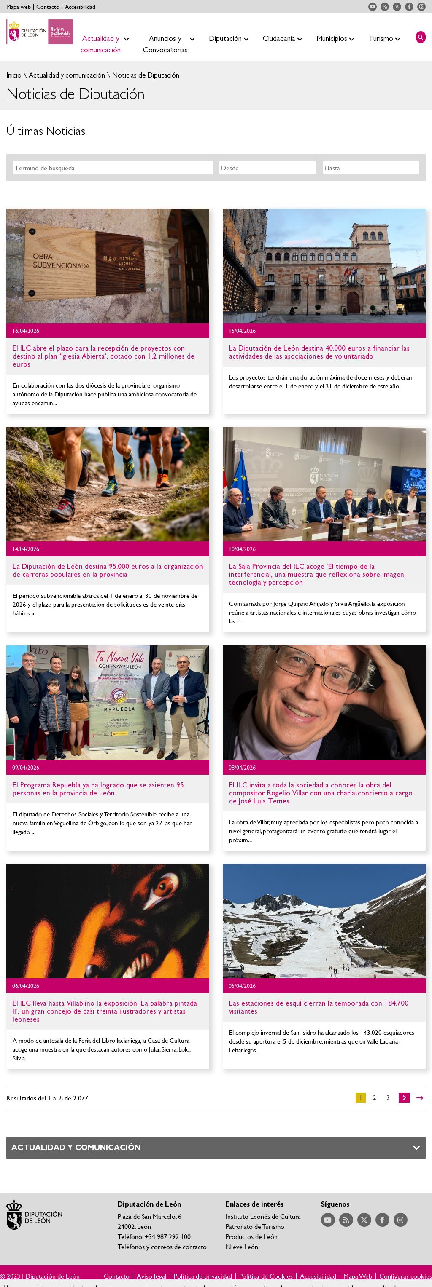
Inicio (14, 75)
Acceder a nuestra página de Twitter (397, 7)
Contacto (47, 7)
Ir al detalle (107, 266)
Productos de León (252, 1236)
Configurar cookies (405, 1276)
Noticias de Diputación (145, 75)
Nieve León (242, 1246)
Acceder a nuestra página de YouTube (372, 7)
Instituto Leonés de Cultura (263, 1216)
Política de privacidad (203, 1276)
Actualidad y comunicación (66, 75)
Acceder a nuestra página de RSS (385, 7)
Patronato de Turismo (255, 1226)
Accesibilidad (80, 7)
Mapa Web (357, 1276)
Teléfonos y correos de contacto (162, 1246)
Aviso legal (152, 1276)
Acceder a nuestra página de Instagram (421, 7)
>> (420, 1098)
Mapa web (18, 7)
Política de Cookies (266, 1276)
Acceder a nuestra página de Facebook (409, 7)
